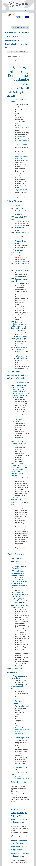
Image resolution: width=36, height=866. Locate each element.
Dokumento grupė (13, 60)
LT (28, 22)
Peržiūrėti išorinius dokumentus (17, 51)
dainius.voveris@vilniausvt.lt (23, 127)
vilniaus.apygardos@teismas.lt (24, 726)
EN (26, 22)
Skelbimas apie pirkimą (15, 56)
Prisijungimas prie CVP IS (20, 27)
